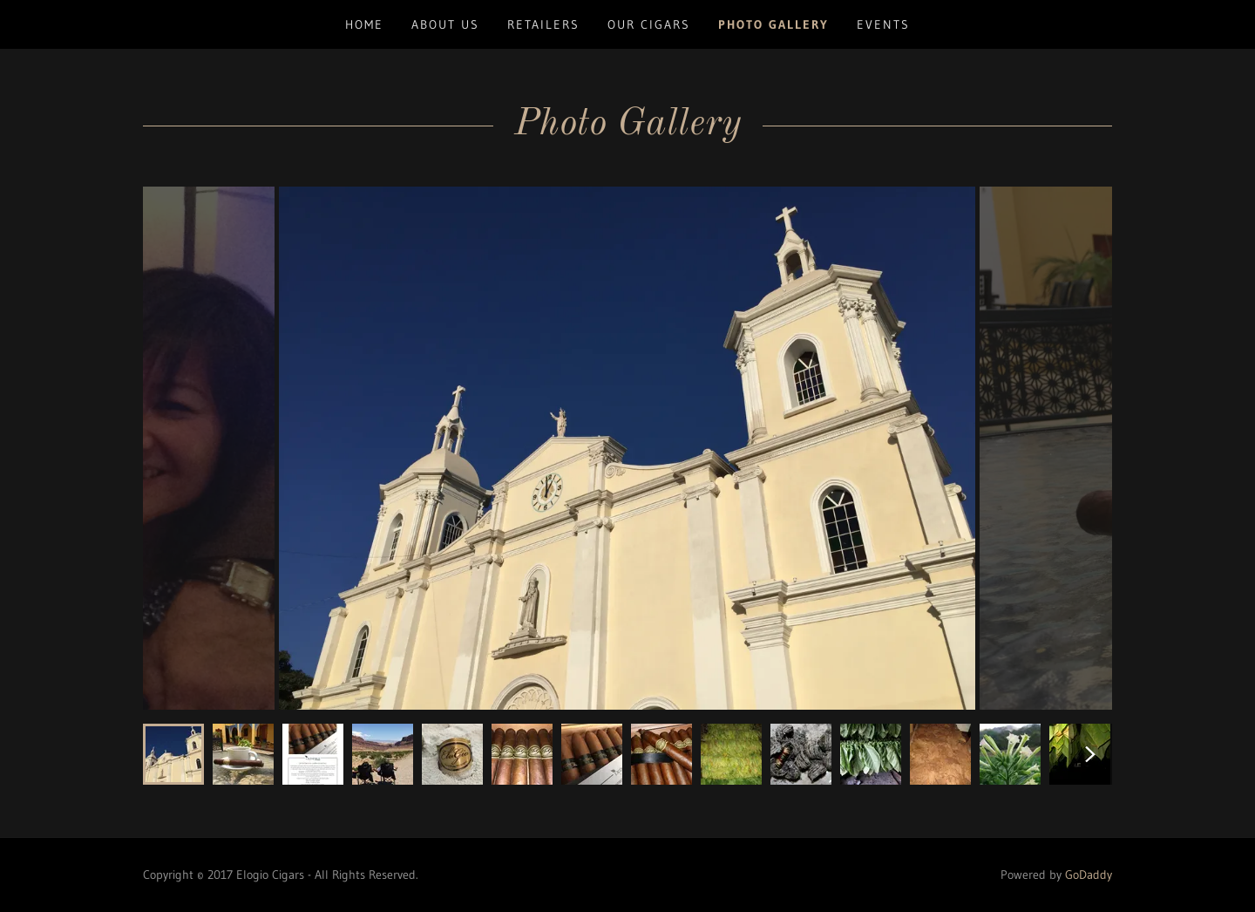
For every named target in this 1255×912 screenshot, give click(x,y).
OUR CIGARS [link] (648, 24)
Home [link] (364, 24)
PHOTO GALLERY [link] (773, 24)
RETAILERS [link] (543, 24)
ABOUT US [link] (445, 24)
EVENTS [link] (883, 24)
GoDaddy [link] (1088, 874)
